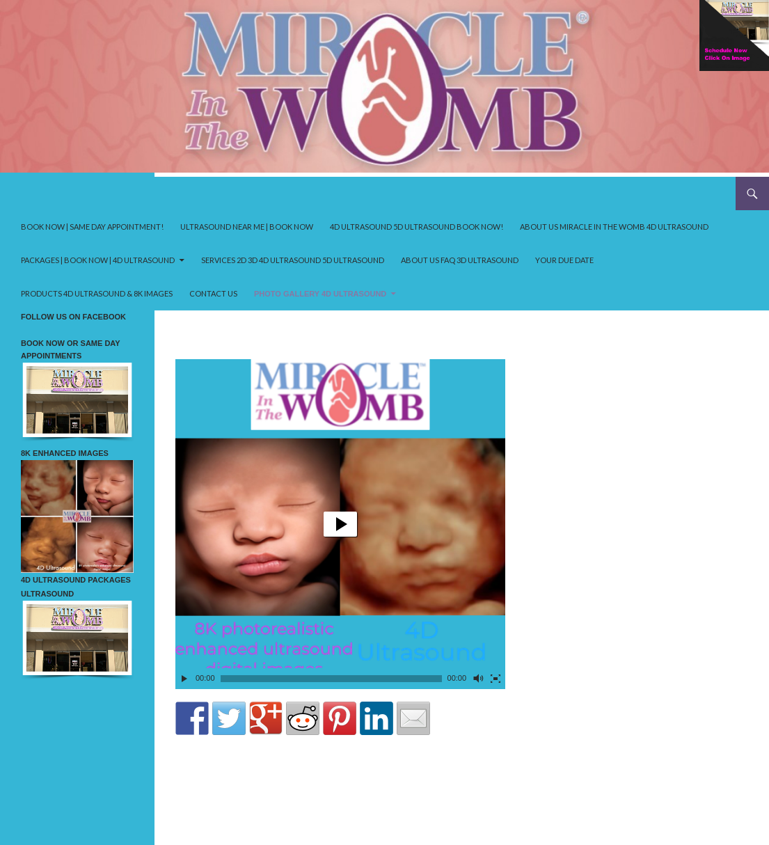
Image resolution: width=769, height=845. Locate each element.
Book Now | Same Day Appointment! (92, 226)
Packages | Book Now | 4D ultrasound (98, 259)
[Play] (184, 678)
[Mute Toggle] (477, 678)
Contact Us (213, 293)
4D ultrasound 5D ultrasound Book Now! (416, 226)
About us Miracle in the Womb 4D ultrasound (614, 226)
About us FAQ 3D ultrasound (459, 259)
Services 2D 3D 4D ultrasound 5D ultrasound (292, 259)
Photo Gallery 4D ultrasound (320, 294)
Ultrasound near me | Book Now (246, 226)
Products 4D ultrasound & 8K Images (97, 293)
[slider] (331, 678)
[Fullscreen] (495, 678)
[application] (340, 524)
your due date (564, 259)
